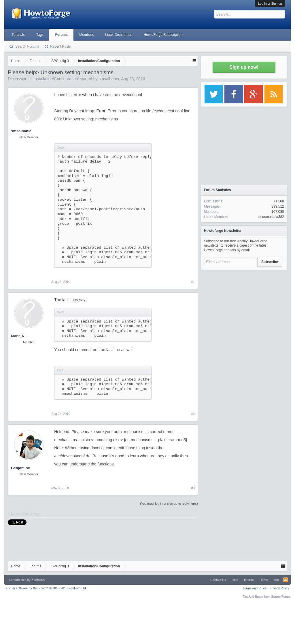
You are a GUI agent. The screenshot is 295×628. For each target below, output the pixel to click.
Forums (61, 35)
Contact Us (218, 580)
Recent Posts (60, 46)
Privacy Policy (279, 588)
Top (276, 580)
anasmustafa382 (271, 217)
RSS (285, 579)
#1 (193, 282)
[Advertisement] (244, 309)
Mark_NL (19, 336)
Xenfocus (38, 580)
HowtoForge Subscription (163, 35)
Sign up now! (244, 67)
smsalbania (109, 79)
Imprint (249, 580)
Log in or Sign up (270, 3)
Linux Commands (118, 35)
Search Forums (27, 46)
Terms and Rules (255, 588)
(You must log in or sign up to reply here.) (169, 503)
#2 (193, 413)
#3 (193, 488)
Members (86, 35)
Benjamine (20, 468)
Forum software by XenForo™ (46, 588)
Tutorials (18, 35)
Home (264, 580)
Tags (40, 35)
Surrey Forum (281, 596)
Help (235, 580)
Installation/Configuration (55, 79)
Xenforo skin (17, 580)
